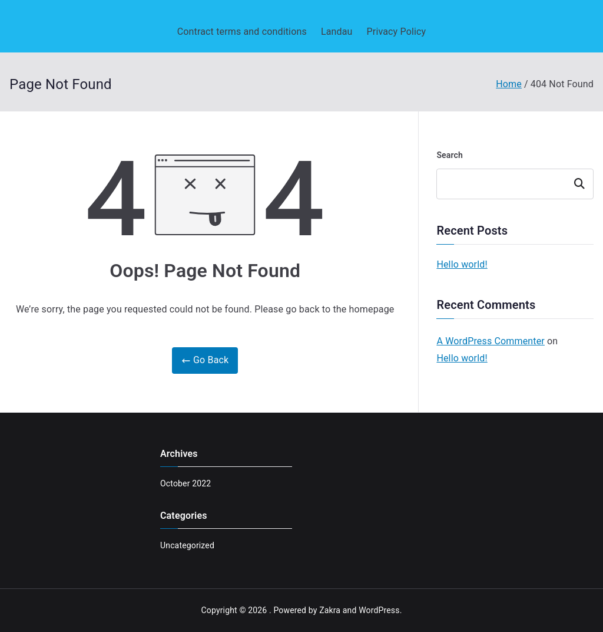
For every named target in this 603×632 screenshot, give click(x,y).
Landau (337, 31)
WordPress (379, 610)
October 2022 (185, 483)
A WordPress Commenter (490, 341)
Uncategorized (187, 545)
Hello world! (461, 264)
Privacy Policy (396, 31)
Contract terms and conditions (242, 31)
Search (449, 155)
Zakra (329, 610)
